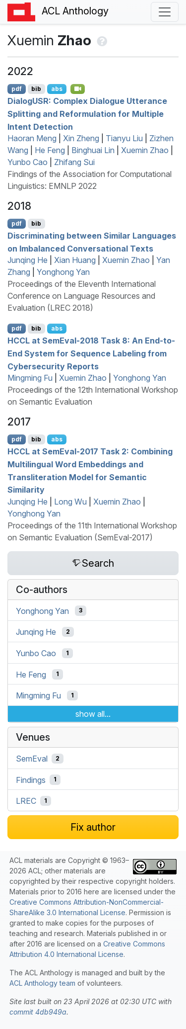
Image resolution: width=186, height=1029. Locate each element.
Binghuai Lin (93, 150)
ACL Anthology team (42, 983)
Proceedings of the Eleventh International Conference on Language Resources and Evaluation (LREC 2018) (81, 296)
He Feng (50, 150)
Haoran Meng (32, 138)
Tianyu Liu (124, 138)
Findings (31, 779)
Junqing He (27, 260)
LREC (26, 801)
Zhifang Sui (74, 162)
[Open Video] (77, 89)
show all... (93, 714)
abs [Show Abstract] (56, 88)
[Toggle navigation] (165, 12)
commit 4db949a (37, 1012)
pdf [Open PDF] (16, 88)
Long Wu (70, 502)
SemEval (32, 759)
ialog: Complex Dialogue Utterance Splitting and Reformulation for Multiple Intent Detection (87, 113)
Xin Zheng (81, 138)
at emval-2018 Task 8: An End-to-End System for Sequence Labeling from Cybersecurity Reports (91, 353)
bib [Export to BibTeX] (36, 88)
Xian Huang (75, 260)
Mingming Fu (30, 378)
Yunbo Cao (27, 162)
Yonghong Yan (63, 272)
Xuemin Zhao (145, 150)
